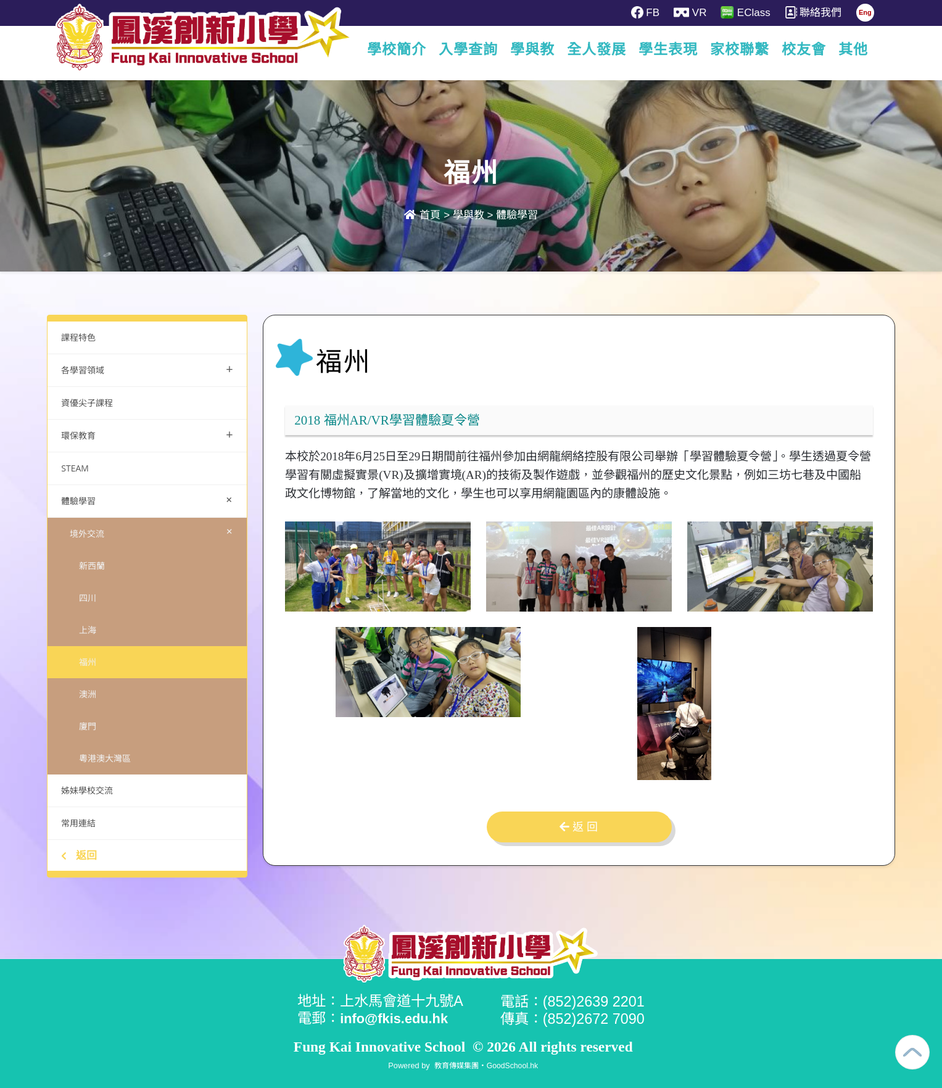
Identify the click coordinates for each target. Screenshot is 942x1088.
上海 (87, 630)
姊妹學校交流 (87, 790)
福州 (87, 662)
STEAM (75, 468)
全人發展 (596, 49)
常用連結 (78, 823)
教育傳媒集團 (455, 1064)
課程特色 (78, 337)
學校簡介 (396, 49)
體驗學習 (517, 215)
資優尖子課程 (87, 403)
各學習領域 (147, 368)
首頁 (422, 215)
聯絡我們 (817, 12)
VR (692, 12)
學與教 (532, 49)
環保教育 (147, 434)
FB (646, 12)
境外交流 (154, 531)
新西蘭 (92, 565)
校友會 (804, 49)
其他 (853, 49)
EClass (748, 12)
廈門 (87, 726)
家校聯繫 (739, 49)
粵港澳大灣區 (105, 758)
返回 (78, 855)
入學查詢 (468, 49)
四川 (87, 598)
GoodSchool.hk (514, 1064)
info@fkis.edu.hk (398, 1018)
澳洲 (87, 694)
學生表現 (668, 49)
